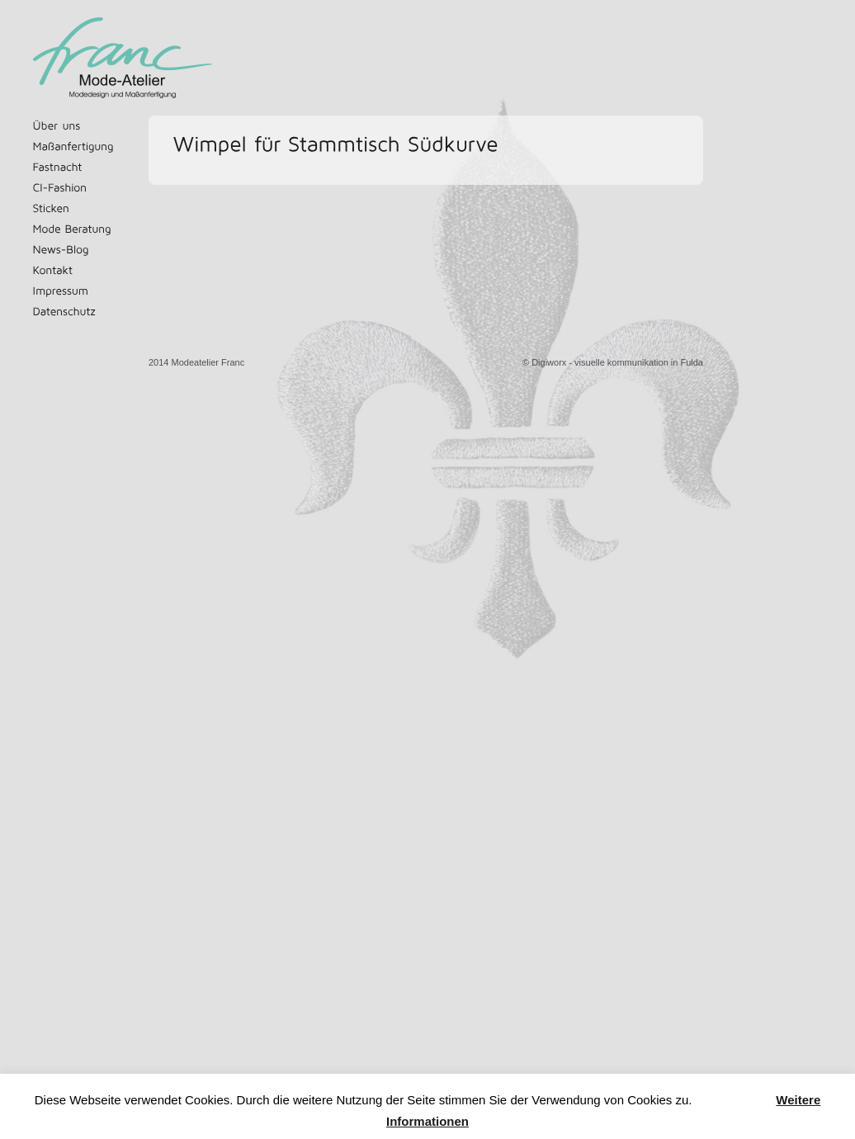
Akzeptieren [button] (734, 1100)
